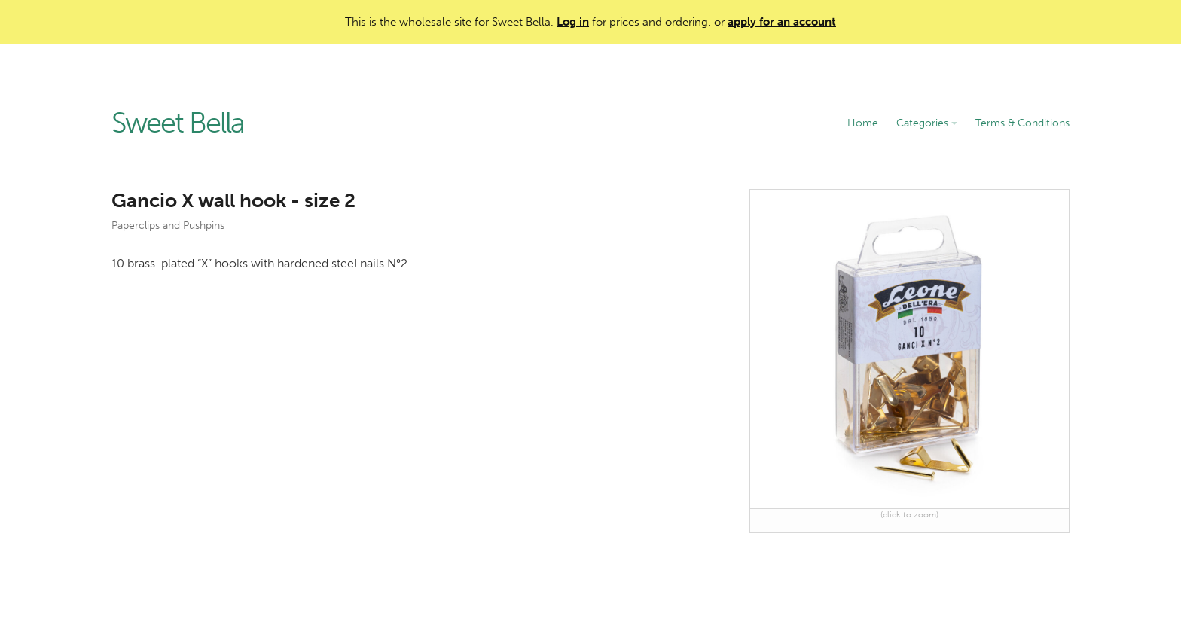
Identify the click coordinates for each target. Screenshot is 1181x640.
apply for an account (782, 22)
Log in (573, 22)
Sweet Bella (177, 123)
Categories (926, 123)
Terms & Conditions (1022, 123)
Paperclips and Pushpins (167, 225)
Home (862, 123)
